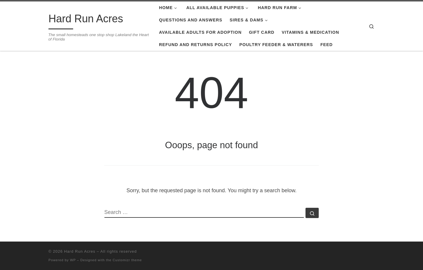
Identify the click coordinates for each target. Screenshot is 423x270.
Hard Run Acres (79, 251)
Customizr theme (127, 260)
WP (73, 260)
